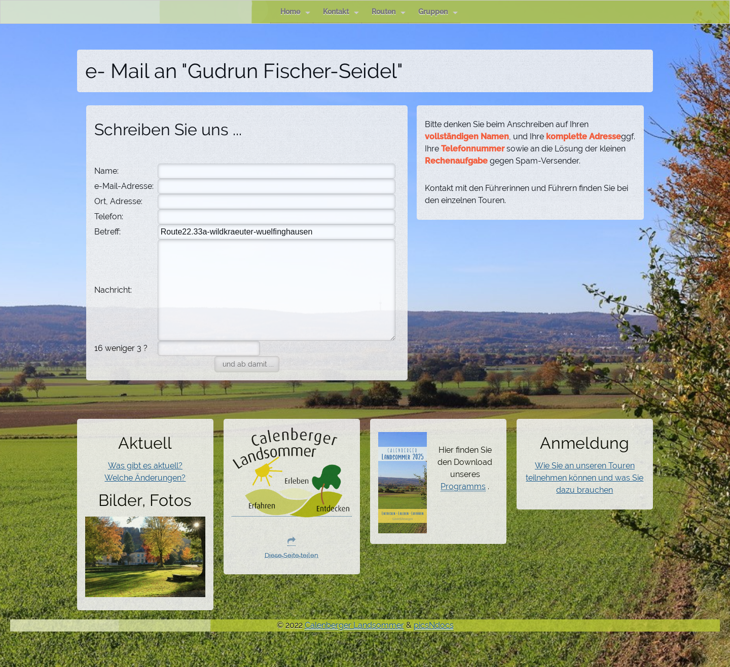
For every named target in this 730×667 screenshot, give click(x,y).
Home (295, 12)
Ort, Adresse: (118, 201)
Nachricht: (113, 290)
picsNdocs (434, 625)
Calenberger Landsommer (354, 625)
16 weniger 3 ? (121, 348)
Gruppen (438, 12)
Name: (106, 171)
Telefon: (108, 216)
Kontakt (341, 12)
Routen (389, 12)
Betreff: (107, 232)
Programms (463, 486)
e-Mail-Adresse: (124, 186)
